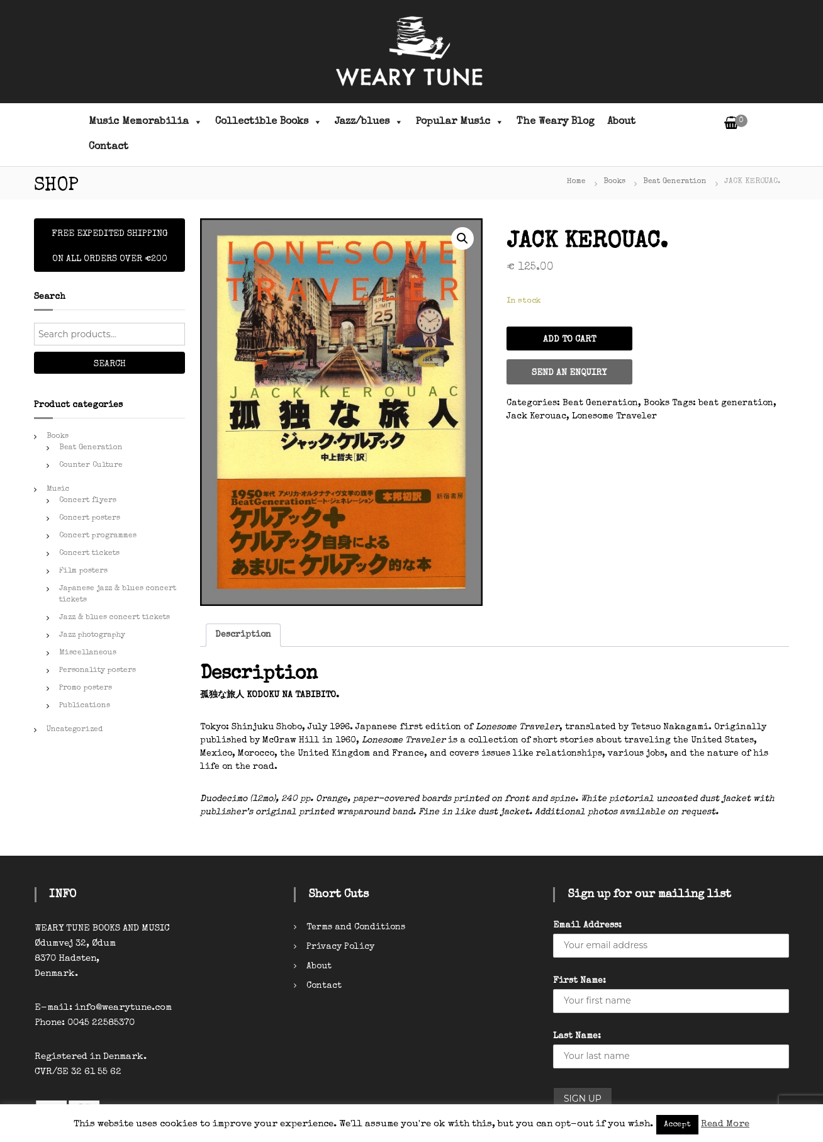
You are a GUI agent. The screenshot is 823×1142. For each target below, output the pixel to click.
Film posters (83, 571)
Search (110, 364)
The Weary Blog (556, 122)
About (621, 122)
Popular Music (460, 122)
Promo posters (85, 688)
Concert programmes (98, 536)
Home (576, 182)
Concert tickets (89, 553)
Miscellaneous (87, 653)
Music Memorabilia (146, 122)
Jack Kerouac (536, 416)
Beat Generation (675, 182)
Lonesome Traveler (614, 416)
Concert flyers (87, 501)
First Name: (579, 981)
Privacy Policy (340, 947)
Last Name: (577, 1036)
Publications (84, 706)
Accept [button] (677, 1125)
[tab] (243, 635)
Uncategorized (75, 730)
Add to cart (569, 339)
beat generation (735, 403)
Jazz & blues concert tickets (114, 618)
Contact (108, 147)
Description (243, 634)
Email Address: (587, 925)
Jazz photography (92, 635)
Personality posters (97, 671)
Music (58, 489)
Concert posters (89, 518)
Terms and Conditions (355, 927)
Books (614, 182)
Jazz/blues (369, 122)
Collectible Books (268, 122)
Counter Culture (91, 465)
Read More (725, 1124)
